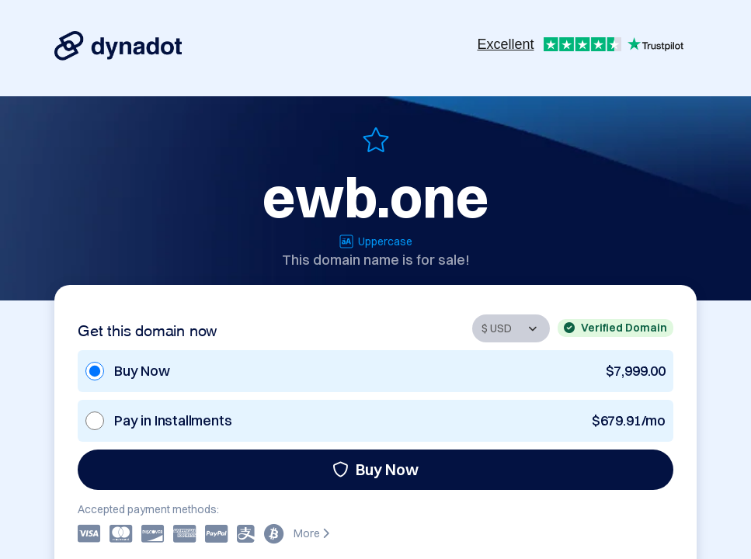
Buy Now (375, 469)
